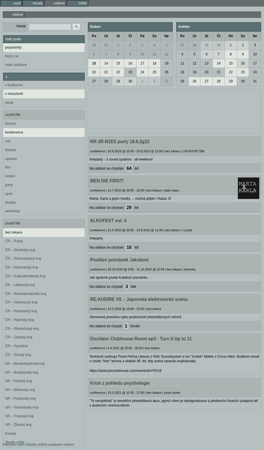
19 (166, 63)
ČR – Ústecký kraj (18, 337)
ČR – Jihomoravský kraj (23, 259)
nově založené (16, 65)
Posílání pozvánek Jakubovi (119, 259)
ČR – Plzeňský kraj (19, 320)
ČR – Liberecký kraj (20, 285)
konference (14, 132)
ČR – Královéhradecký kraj (25, 276)
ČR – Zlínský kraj (18, 355)
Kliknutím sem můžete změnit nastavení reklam (38, 445)
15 (118, 63)
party (9, 185)
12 (166, 54)
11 (154, 54)
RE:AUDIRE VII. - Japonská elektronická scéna (139, 299)
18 (154, 63)
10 (142, 54)
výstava (11, 159)
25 (154, 72)
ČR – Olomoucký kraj (21, 302)
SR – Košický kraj (18, 381)
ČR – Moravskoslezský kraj (25, 294)
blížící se (11, 56)
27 (94, 81)
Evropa (10, 434)
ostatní (10, 176)
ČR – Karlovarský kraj (21, 267)
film (7, 167)
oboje (9, 103)
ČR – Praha (14, 241)
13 (94, 63)
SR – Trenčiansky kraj (21, 407)
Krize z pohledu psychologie (120, 383)
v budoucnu (14, 85)
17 (142, 63)
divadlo (10, 203)
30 (94, 45)
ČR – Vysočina (16, 346)
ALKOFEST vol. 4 (108, 220)
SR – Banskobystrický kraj (24, 364)
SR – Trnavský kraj (19, 416)
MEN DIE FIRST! (107, 180)
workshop (12, 211)
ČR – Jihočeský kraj (20, 250)
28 (106, 81)
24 (142, 72)
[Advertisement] (174, 110)
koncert (10, 124)
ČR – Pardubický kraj (21, 311)
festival (10, 150)
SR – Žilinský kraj (18, 425)
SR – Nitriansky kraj (20, 390)
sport (9, 194)
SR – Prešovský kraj (20, 399)
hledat (21, 26)
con (7, 141)
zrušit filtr (13, 115)
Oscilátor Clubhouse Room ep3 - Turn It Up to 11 (141, 338)
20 (94, 72)
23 (130, 72)
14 (106, 63)
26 (166, 72)
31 (106, 45)
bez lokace (13, 232)
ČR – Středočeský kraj (22, 329)
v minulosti (14, 94)
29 (118, 81)
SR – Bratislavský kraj (21, 372)
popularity (13, 47)
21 (106, 72)
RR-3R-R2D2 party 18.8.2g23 (120, 141)
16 (130, 63)
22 (118, 72)
